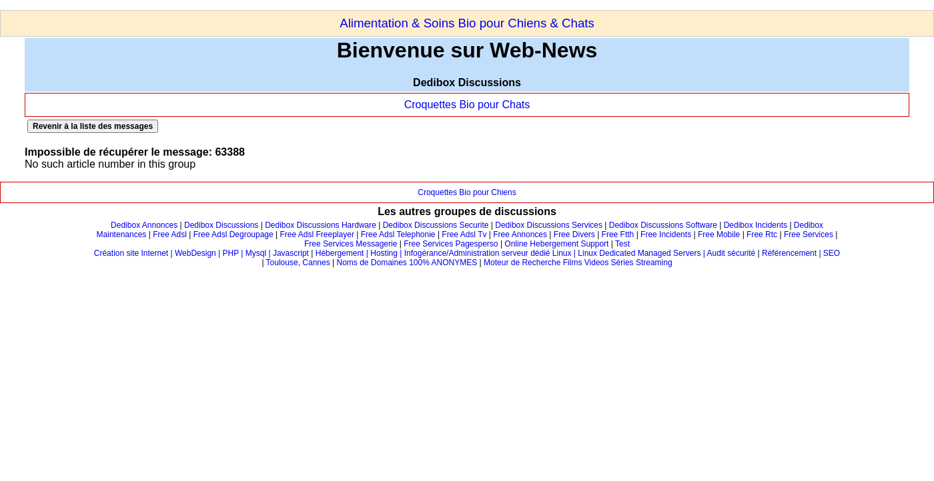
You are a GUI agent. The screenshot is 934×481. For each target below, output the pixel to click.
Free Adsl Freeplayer (317, 234)
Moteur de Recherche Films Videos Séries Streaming (578, 262)
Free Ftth (618, 234)
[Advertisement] (243, 5)
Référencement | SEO (801, 253)
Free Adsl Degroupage (233, 234)
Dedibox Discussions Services (548, 225)
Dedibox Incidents (755, 225)
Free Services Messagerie (350, 244)
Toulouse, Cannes (298, 262)
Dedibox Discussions (221, 225)
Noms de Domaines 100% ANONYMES (406, 262)
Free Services (808, 234)
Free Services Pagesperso (451, 244)
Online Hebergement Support (556, 244)
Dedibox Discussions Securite (436, 225)
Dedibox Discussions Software (663, 225)
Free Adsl (170, 234)
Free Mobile (719, 234)
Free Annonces (520, 234)
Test (622, 244)
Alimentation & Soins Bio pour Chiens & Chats (467, 23)
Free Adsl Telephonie (398, 234)
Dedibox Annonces (144, 225)
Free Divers (574, 234)
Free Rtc (762, 234)
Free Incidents (665, 234)
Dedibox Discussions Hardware (320, 225)
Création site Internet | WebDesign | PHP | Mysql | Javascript (201, 253)
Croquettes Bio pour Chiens (467, 192)
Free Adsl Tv (464, 234)
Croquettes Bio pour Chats (467, 104)
